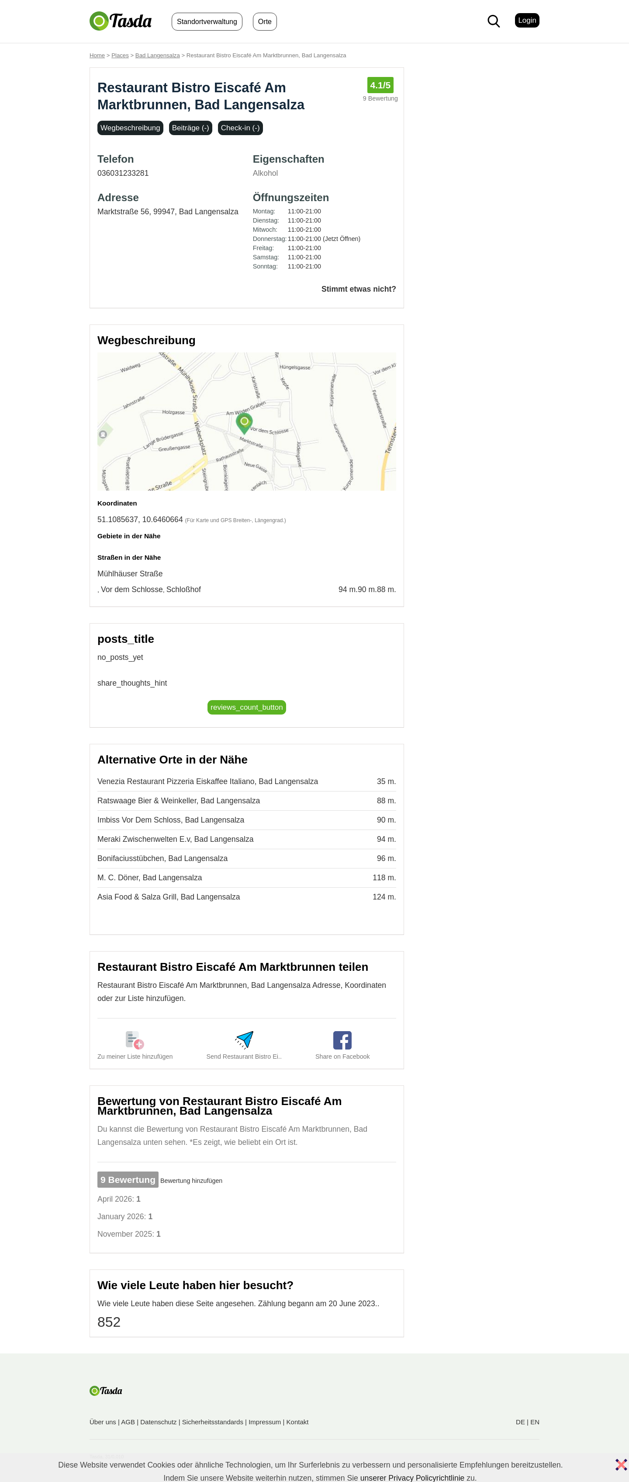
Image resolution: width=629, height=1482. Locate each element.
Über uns (103, 1422)
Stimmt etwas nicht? (358, 289)
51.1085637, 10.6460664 (140, 519)
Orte (265, 21)
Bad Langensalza (157, 55)
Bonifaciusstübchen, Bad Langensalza (162, 858)
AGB (128, 1422)
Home (97, 55)
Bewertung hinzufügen (191, 1180)
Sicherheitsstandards (212, 1422)
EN (534, 1422)
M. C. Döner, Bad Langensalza (149, 877)
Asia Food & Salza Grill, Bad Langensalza (168, 897)
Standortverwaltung (207, 21)
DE (520, 1422)
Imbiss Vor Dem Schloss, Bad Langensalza (170, 820)
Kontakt (298, 1422)
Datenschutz (158, 1422)
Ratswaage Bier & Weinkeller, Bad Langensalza (178, 800)
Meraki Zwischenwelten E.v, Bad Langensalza (175, 839)
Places (120, 55)
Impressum (265, 1422)
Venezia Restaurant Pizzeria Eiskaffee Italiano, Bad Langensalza (207, 781)
